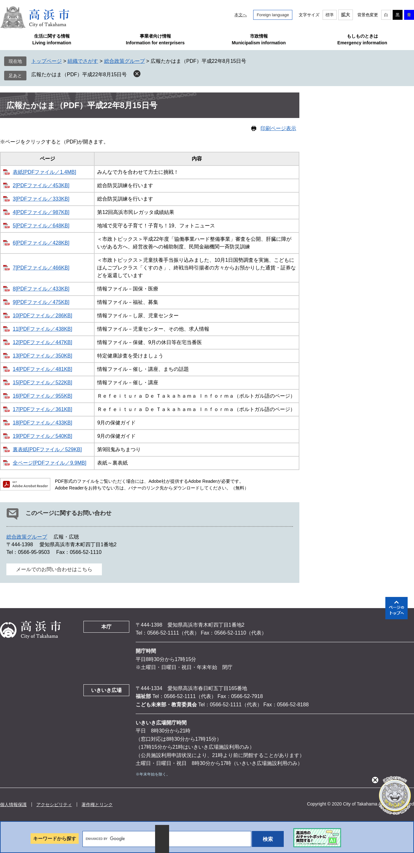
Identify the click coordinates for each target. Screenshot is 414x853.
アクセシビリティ (54, 804)
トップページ (46, 61)
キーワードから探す (54, 838)
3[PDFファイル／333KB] (41, 199)
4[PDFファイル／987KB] (41, 212)
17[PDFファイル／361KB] (42, 409)
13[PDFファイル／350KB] (42, 355)
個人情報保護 (13, 804)
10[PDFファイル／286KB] (42, 315)
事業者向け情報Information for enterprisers (155, 39)
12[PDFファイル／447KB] (42, 342)
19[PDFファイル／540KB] (42, 436)
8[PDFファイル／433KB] (41, 288)
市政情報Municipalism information (259, 39)
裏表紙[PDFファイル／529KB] (47, 449)
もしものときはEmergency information (362, 39)
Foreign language (273, 14)
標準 (329, 14)
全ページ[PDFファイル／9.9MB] (49, 463)
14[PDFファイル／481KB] (42, 369)
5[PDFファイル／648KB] (41, 225)
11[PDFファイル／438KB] (42, 329)
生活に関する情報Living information (51, 39)
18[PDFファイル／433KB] (42, 422)
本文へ (240, 14)
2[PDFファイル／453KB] (41, 185)
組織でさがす (83, 61)
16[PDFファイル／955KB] (42, 396)
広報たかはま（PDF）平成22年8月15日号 (79, 74)
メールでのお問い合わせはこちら (54, 569)
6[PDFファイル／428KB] (41, 243)
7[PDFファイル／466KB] (41, 267)
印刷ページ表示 (278, 128)
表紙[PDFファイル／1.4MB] (44, 172)
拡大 (345, 14)
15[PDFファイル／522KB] (42, 382)
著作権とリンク (97, 804)
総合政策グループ (124, 61)
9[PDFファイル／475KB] (41, 302)
